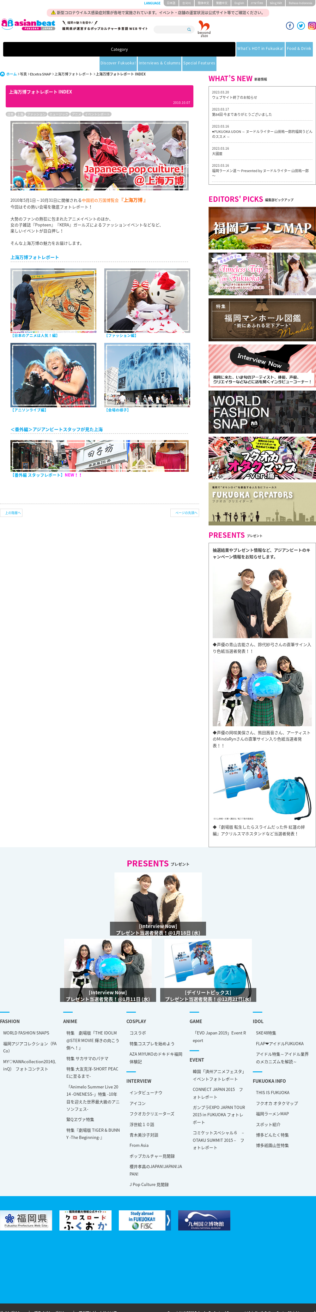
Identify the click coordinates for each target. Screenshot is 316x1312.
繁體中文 (222, 3)
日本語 (171, 3)
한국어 (186, 3)
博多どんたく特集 (272, 1120)
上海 (20, 99)
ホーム (11, 59)
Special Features (264, 50)
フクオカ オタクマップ (277, 1089)
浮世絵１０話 (142, 1110)
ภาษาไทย (257, 3)
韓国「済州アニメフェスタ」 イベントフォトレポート (219, 1060)
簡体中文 (203, 3)
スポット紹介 (268, 1110)
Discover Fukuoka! (172, 50)
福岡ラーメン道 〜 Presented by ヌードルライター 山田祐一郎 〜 (260, 158)
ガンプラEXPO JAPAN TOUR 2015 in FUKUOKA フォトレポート (219, 1100)
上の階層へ (13, 498)
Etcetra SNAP (40, 59)
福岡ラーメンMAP (272, 1099)
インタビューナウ (146, 1078)
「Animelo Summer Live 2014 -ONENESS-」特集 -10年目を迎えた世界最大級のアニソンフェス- (93, 1083)
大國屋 (217, 139)
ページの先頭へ (186, 498)
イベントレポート (97, 99)
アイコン (138, 1089)
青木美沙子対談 (144, 1120)
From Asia (139, 1131)
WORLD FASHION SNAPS (26, 1018)
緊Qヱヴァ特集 (80, 1105)
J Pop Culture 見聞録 (149, 1170)
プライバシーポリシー (51, 1298)
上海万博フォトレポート (73, 59)
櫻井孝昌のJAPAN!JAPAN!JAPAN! (156, 1155)
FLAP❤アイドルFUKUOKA (280, 1029)
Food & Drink (134, 50)
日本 (10, 99)
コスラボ (138, 1018)
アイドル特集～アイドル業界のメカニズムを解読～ (282, 1043)
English (239, 3)
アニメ (76, 99)
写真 (23, 59)
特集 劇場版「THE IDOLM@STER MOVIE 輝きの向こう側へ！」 (92, 1025)
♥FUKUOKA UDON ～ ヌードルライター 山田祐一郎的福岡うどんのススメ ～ (262, 119)
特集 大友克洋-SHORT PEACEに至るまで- (92, 1057)
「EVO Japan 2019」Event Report (219, 1021)
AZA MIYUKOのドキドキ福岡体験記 (156, 1043)
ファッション (36, 99)
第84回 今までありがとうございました (242, 100)
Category (47, 50)
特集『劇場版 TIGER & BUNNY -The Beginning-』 (93, 1119)
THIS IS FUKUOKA (272, 1078)
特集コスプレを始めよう (152, 1029)
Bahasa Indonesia (300, 3)
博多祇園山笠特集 (272, 1131)
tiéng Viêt (276, 3)
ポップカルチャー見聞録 (152, 1141)
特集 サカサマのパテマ (87, 1044)
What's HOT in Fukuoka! (91, 50)
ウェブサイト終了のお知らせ (234, 83)
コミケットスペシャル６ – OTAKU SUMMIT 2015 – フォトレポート (218, 1125)
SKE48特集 (266, 1018)
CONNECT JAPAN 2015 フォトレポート (218, 1078)
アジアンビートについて (98, 1298)
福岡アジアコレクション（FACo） (30, 1032)
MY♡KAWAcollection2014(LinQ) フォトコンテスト (29, 1050)
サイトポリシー (12, 1298)
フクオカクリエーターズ (152, 1099)
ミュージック (58, 99)
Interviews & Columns (219, 50)
